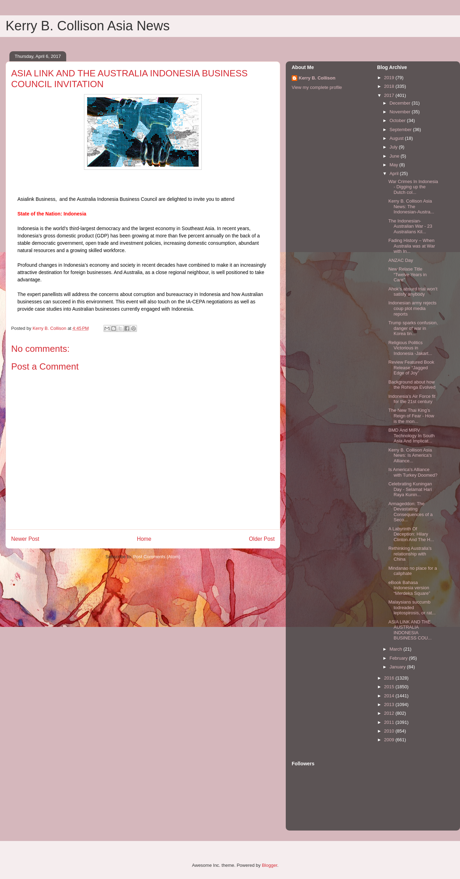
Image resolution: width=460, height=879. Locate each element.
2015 (390, 686)
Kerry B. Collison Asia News (88, 25)
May (394, 164)
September (401, 129)
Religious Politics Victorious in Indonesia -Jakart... (410, 348)
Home (144, 539)
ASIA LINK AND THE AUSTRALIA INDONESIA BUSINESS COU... (409, 630)
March (397, 649)
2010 (390, 731)
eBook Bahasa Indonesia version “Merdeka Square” (409, 588)
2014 (390, 695)
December (401, 103)
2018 (390, 86)
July (394, 147)
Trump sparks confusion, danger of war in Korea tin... (413, 328)
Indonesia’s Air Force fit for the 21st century (411, 399)
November (401, 111)
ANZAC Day (400, 260)
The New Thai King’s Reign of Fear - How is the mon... (411, 416)
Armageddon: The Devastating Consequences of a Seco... (410, 512)
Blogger (269, 865)
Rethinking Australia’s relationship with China (409, 554)
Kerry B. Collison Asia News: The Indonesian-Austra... (411, 206)
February (399, 658)
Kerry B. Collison (317, 78)
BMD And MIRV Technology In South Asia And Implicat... (411, 435)
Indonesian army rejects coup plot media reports (412, 308)
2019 (390, 77)
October (398, 120)
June (395, 156)
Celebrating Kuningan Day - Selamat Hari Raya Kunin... (410, 489)
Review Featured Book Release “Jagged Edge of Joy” (411, 367)
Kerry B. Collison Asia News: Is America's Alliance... (410, 455)
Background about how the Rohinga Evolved (411, 384)
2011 (390, 722)
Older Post (262, 539)
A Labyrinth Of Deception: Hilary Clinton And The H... (411, 534)
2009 (390, 739)
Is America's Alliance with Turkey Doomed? (412, 472)
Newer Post (25, 539)
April (395, 173)
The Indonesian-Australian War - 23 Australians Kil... (410, 226)
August (397, 138)
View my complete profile (317, 87)
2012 (390, 713)
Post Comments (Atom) (156, 556)
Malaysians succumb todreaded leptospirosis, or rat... (412, 607)
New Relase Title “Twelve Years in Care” (407, 274)
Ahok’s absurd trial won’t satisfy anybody (412, 291)
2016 (390, 678)
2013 (390, 704)
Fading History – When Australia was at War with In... (411, 246)
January (398, 666)
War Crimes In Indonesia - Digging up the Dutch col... (413, 187)
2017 (390, 95)
